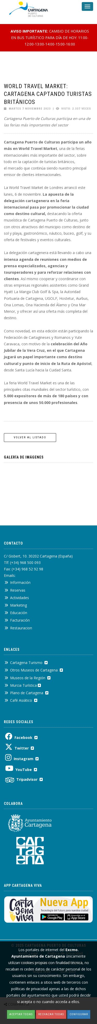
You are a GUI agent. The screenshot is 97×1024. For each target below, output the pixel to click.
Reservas (14, 590)
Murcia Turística (22, 685)
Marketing (15, 605)
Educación (15, 612)
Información (17, 582)
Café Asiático (20, 700)
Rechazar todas (51, 1014)
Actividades (16, 597)
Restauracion (18, 627)
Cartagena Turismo (26, 662)
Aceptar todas (21, 1014)
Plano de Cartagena (26, 692)
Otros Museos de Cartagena (33, 670)
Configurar (79, 1014)
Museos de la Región (27, 677)
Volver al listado (30, 437)
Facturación (17, 620)
